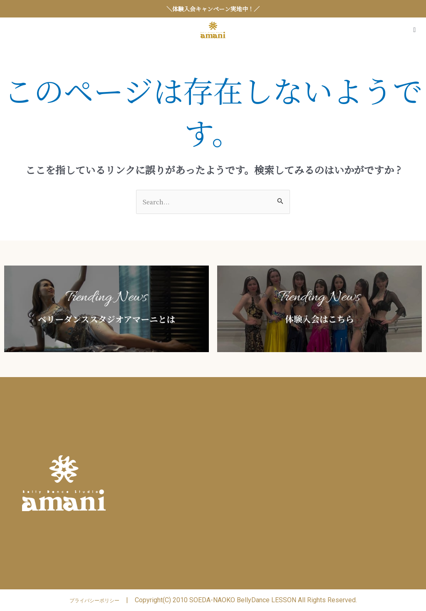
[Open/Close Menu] (414, 30)
